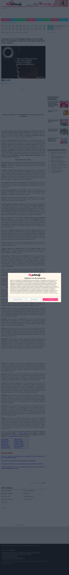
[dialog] (34, 287)
